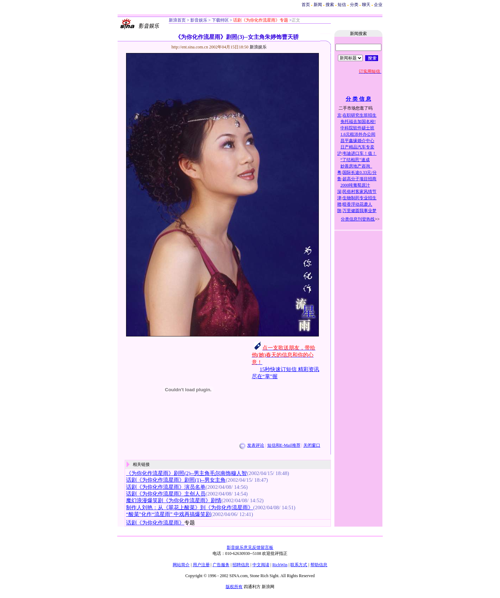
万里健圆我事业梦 (359, 210)
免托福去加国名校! (358, 121)
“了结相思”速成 (355, 159)
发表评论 (255, 445)
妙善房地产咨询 (356, 166)
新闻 (318, 4)
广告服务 (221, 564)
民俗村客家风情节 (359, 191)
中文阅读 (260, 564)
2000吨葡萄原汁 (355, 185)
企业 (378, 4)
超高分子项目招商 (359, 178)
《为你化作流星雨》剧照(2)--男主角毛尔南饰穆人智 (186, 473)
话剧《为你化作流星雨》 (155, 523)
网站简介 (181, 564)
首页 (306, 4)
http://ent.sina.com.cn (190, 47)
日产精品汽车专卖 (357, 147)
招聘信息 (240, 564)
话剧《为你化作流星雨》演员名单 (166, 487)
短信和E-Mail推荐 (283, 445)
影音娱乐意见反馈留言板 (250, 547)
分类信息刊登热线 (358, 219)
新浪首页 (177, 20)
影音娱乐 (198, 20)
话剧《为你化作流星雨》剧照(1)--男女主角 (176, 480)
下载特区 (220, 20)
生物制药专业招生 (359, 197)
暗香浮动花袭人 (357, 204)
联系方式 (298, 564)
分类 (354, 4)
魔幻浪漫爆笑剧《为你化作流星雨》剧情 (173, 500)
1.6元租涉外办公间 (357, 134)
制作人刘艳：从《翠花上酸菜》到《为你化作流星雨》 (189, 507)
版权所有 (234, 586)
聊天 (366, 4)
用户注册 (201, 564)
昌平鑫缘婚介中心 (357, 140)
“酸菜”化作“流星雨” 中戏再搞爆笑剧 (168, 514)
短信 (342, 4)
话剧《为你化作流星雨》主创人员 (166, 494)
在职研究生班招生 (359, 115)
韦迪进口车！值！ (359, 153)
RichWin (279, 564)
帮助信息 (318, 564)
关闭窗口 (311, 445)
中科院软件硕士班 (357, 127)
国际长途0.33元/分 (359, 172)
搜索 (330, 4)
